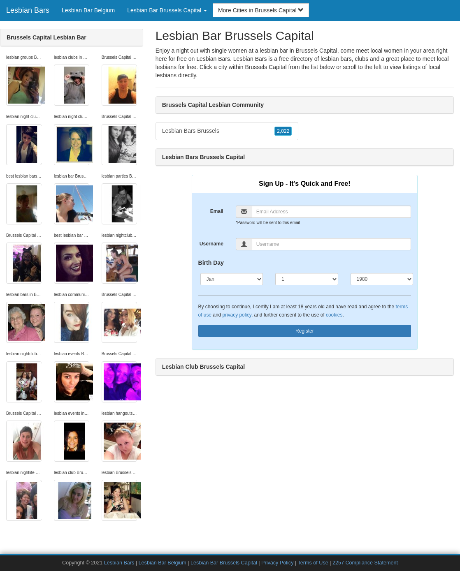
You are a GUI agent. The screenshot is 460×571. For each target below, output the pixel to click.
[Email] (331, 212)
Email (216, 211)
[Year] (382, 279)
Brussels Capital (266, 67)
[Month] (231, 279)
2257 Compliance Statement (365, 563)
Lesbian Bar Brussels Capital (224, 563)
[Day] (306, 279)
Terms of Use (313, 563)
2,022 (283, 131)
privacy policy (236, 315)
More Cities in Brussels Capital (261, 10)
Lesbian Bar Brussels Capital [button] (167, 10)
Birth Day (211, 262)
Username (211, 244)
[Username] (331, 244)
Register (304, 331)
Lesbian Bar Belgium (88, 10)
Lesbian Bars (27, 10)
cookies (334, 315)
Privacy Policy (277, 563)
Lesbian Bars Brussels (227, 131)
